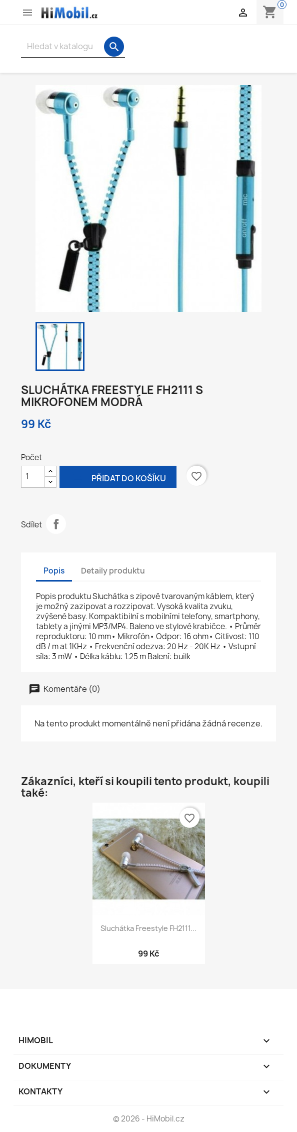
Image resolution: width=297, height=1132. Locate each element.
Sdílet (56, 524)
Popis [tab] (54, 570)
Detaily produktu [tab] (113, 570)
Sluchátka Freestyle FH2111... (148, 928)
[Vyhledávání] (73, 46)
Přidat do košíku (118, 477)
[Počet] (33, 477)
